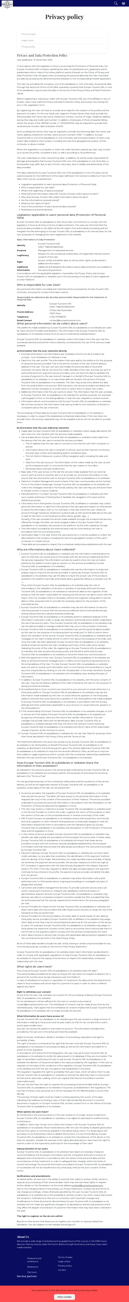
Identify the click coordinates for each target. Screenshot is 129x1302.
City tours (32, 1272)
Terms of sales (28, 34)
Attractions (32, 1267)
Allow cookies (64, 1297)
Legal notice (27, 40)
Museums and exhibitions (34, 1260)
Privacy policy (28, 47)
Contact (62, 1270)
